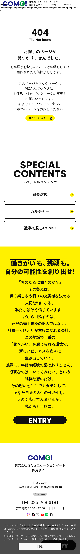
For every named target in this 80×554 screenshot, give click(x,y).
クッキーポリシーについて (25, 535)
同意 (40, 546)
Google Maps (40, 494)
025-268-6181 (45, 502)
